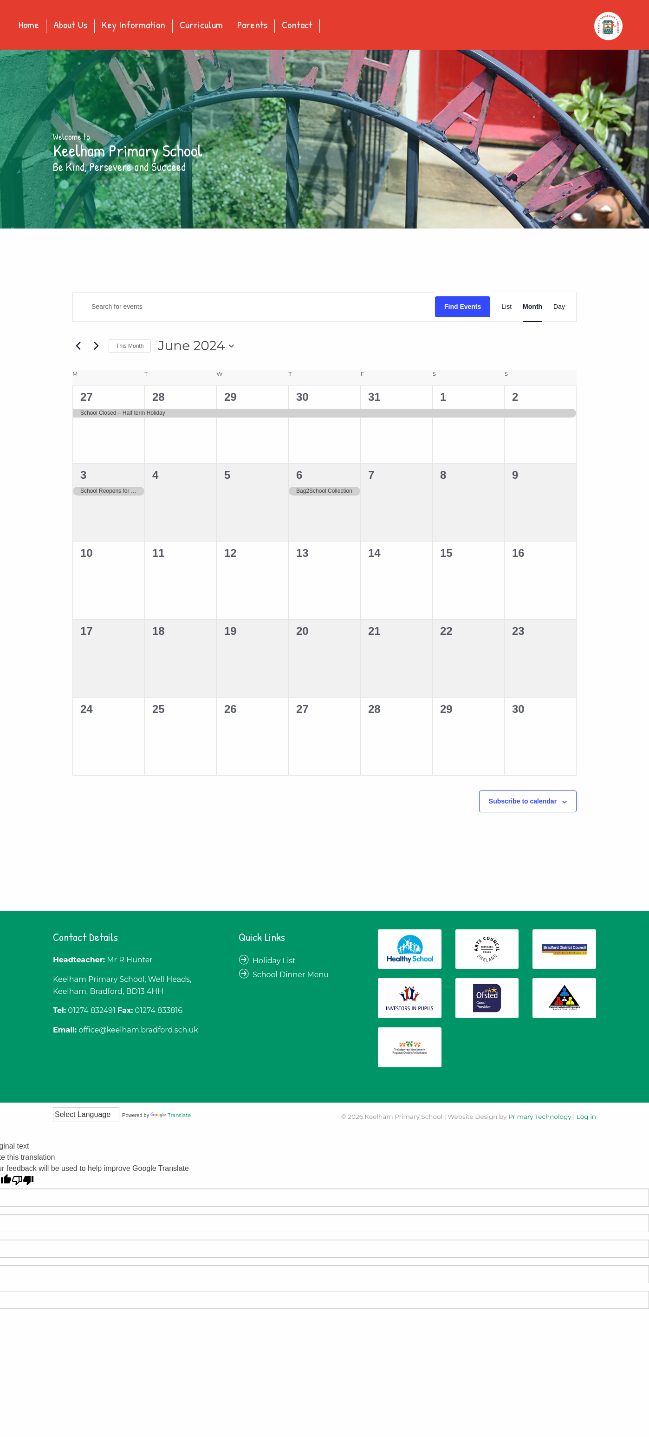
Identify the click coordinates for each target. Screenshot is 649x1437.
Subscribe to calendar (523, 801)
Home (29, 26)
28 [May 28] (158, 397)
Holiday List (274, 960)
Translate (170, 1115)
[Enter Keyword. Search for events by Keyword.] (254, 306)
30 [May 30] (302, 397)
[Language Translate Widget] (86, 1114)
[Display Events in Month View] (532, 306)
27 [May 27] (86, 397)
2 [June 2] (515, 397)
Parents (252, 26)
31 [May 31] (374, 397)
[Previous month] (78, 346)
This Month (129, 346)
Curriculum (201, 26)
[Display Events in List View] (506, 306)
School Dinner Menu (291, 974)
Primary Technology (539, 1116)
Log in (586, 1116)
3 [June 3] (83, 475)
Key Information (133, 26)
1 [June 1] (443, 397)
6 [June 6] (299, 475)
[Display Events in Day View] (559, 306)
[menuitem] (29, 26)
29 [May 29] (230, 397)
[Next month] (96, 346)
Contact (297, 26)
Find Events (462, 306)
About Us (70, 26)
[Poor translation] (23, 1180)
